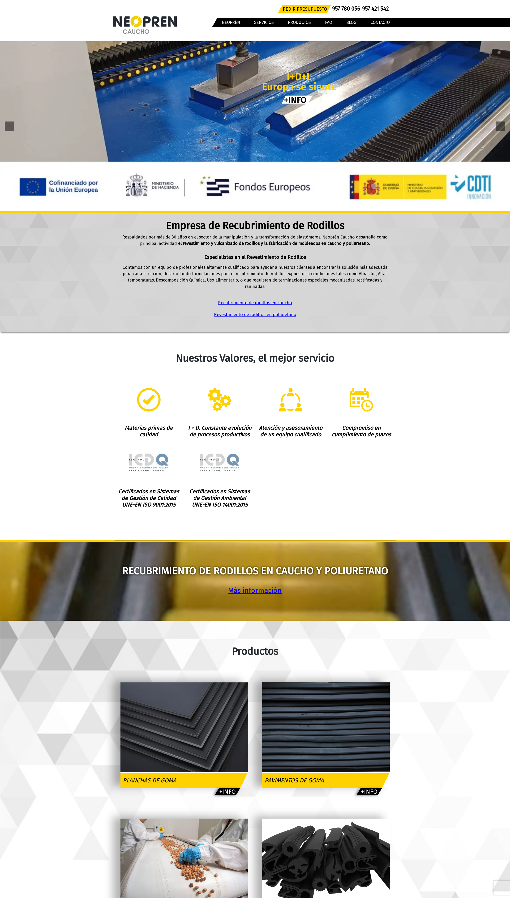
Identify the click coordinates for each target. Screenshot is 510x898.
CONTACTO (380, 22)
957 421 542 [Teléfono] (375, 8)
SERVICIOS (264, 22)
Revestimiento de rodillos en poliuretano (255, 314)
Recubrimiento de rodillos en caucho (255, 302)
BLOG (351, 22)
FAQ (328, 22)
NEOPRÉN (231, 22)
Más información (255, 590)
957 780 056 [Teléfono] (346, 8)
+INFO (290, 100)
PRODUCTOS (299, 22)
